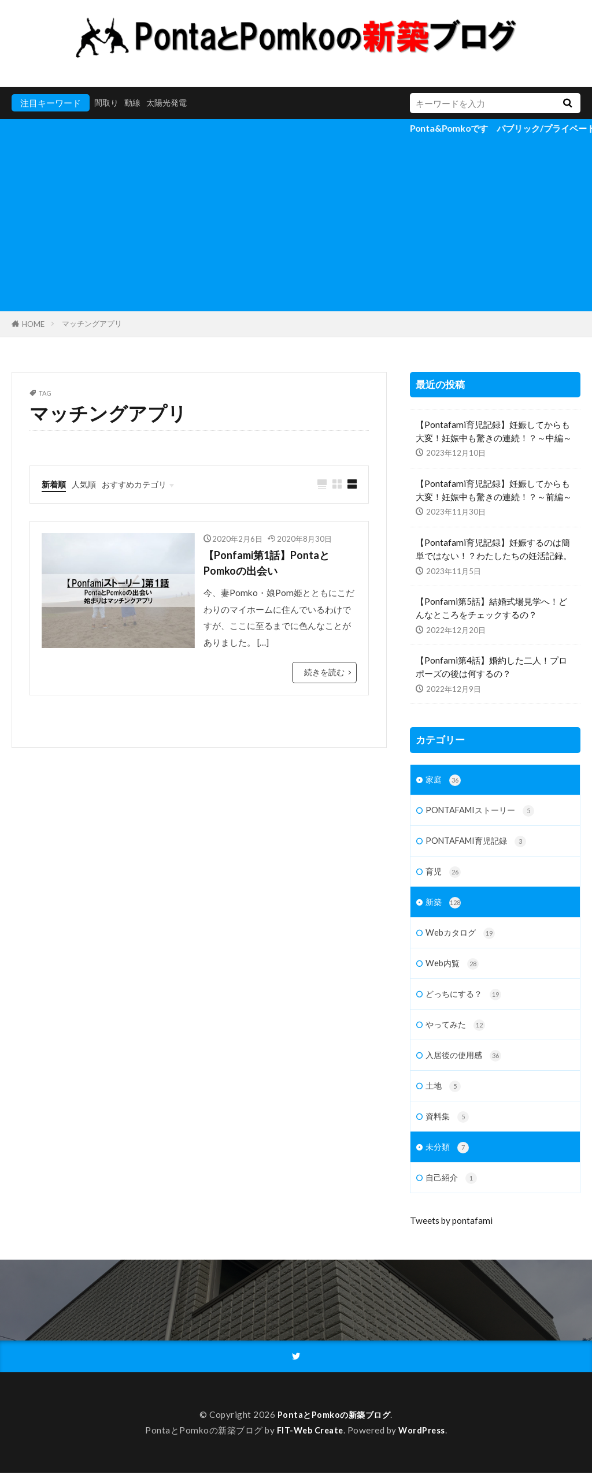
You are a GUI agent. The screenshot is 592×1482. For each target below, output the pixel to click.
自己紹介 (452, 1187)
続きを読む (326, 674)
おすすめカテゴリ (140, 484)
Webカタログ (462, 937)
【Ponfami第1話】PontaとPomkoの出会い (274, 564)
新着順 (55, 484)
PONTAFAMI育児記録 (479, 843)
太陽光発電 (171, 103)
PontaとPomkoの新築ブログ (334, 1423)
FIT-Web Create (309, 1439)
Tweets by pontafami (451, 1229)
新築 (444, 906)
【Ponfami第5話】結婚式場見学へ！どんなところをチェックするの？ (491, 608)
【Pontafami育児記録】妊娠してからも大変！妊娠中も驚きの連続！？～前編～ (494, 490)
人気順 (86, 484)
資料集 (448, 1124)
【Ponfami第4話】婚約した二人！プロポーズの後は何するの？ (491, 667)
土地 (444, 1093)
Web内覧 (453, 968)
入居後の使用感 (465, 1062)
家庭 (444, 780)
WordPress (425, 1439)
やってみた (457, 1031)
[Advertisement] (296, 225)
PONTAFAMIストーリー (483, 812)
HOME (33, 323)
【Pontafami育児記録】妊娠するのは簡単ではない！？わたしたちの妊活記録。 (494, 549)
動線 (134, 103)
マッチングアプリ (92, 323)
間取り (107, 103)
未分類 (448, 1155)
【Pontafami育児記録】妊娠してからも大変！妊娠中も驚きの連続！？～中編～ (494, 431)
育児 (444, 874)
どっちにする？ (465, 999)
